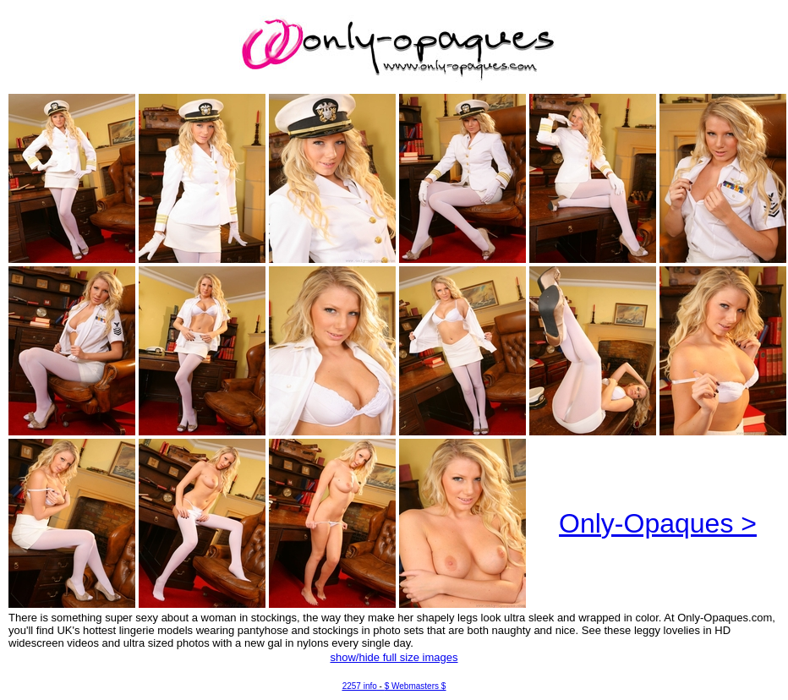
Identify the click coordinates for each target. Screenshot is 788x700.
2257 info (359, 686)
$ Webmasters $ (415, 686)
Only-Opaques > (658, 523)
